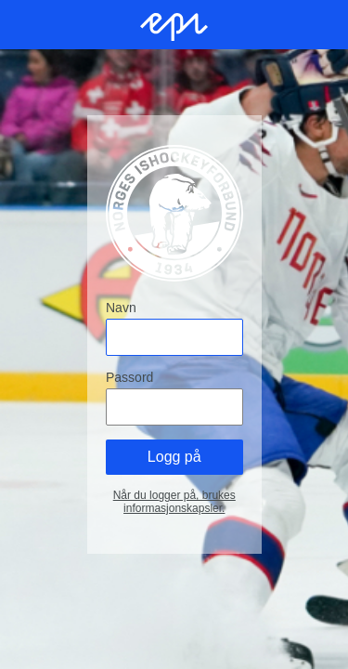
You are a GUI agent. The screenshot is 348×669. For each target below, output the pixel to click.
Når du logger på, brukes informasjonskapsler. (173, 502)
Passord (129, 377)
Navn (121, 307)
